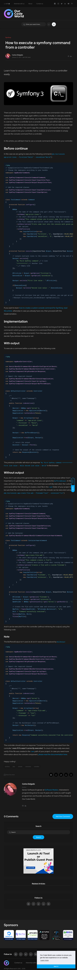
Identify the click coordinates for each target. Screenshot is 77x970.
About (30, 4)
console (20, 766)
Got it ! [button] (56, 966)
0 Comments (11, 816)
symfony (7, 766)
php (14, 766)
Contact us (39, 4)
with (7, 4)
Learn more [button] (44, 960)
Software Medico (51, 790)
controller (36, 766)
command (28, 766)
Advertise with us (19, 4)
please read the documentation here (52, 754)
